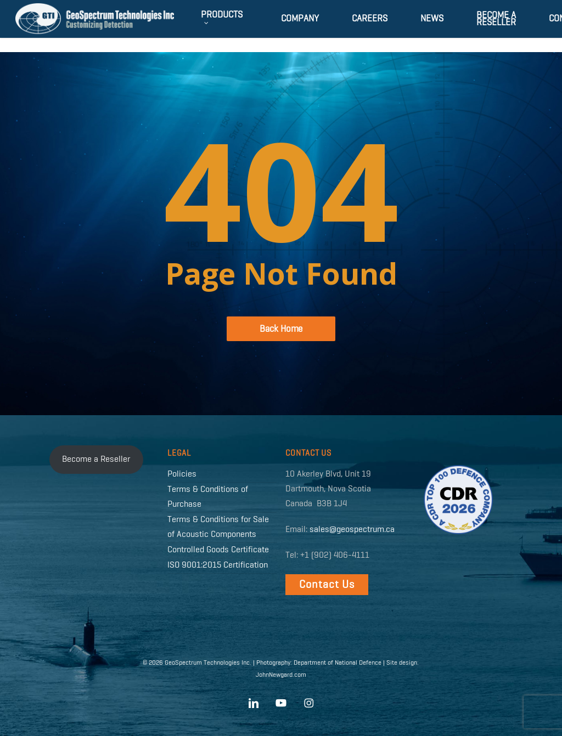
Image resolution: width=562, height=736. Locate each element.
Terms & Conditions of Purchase (207, 497)
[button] (326, 584)
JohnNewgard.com (281, 675)
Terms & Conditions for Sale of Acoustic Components (218, 527)
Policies (181, 474)
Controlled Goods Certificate (218, 550)
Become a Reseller (96, 459)
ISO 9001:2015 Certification (217, 565)
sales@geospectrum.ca (352, 529)
